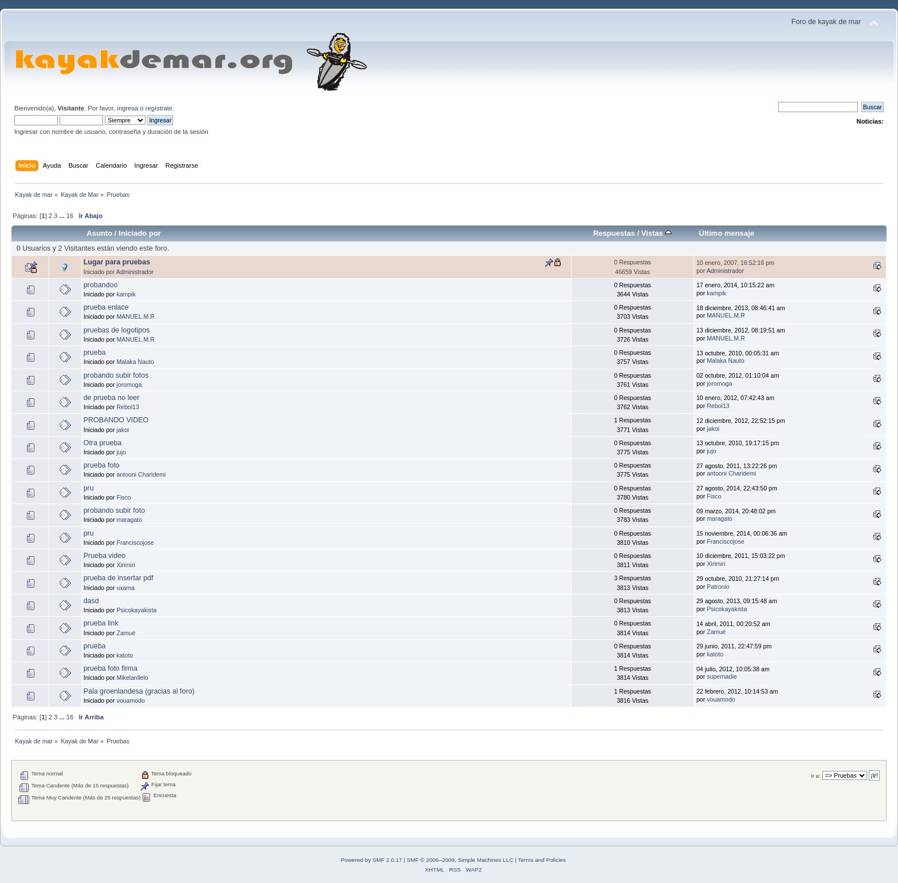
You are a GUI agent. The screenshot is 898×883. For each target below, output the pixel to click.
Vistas (656, 233)
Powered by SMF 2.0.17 (371, 860)
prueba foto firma (110, 668)
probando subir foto (114, 510)
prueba (95, 353)
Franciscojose (134, 542)
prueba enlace (106, 307)
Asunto (99, 233)
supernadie (721, 676)
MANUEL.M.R (135, 316)
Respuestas (614, 233)
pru (89, 488)
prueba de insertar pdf (118, 578)
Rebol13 (127, 406)
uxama (125, 587)
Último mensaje (726, 233)
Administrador (134, 271)
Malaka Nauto (134, 361)
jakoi (122, 429)
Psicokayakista (136, 610)
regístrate (158, 108)
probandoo (101, 285)
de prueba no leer (112, 398)
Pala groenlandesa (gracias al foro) (139, 691)
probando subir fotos (116, 375)
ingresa (127, 108)
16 (69, 215)
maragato (129, 519)
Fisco (123, 497)
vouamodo (130, 700)
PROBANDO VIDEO (116, 420)
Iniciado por (140, 233)
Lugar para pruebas (117, 262)
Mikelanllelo (132, 677)
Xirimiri (125, 564)
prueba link (101, 623)
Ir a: (815, 776)
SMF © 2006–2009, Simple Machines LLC (460, 860)
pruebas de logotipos (117, 330)
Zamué (125, 632)
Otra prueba (103, 443)
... (62, 215)
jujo (121, 452)
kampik (126, 294)
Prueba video (104, 556)
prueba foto (102, 465)
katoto (124, 655)
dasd (91, 601)
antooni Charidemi (141, 474)
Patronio (718, 586)
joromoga (128, 384)
